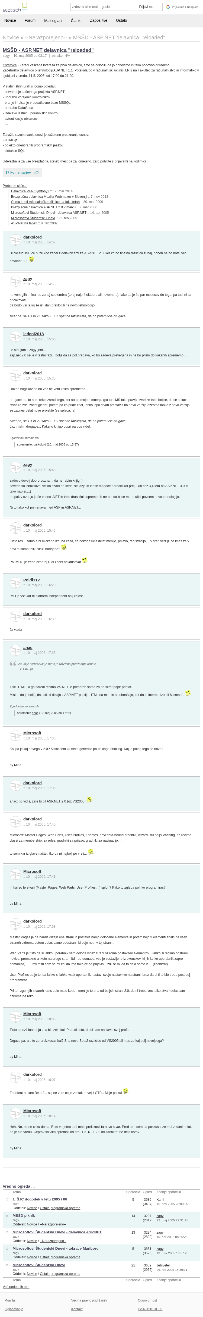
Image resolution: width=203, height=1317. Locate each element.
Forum (30, 20)
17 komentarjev (18, 172)
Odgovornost (147, 1300)
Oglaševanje (14, 1309)
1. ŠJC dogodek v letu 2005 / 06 (40, 1199)
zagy (27, 279)
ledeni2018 (33, 334)
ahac (28, 647)
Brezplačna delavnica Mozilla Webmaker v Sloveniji (49, 197)
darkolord (32, 237)
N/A (67, 56)
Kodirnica (10, 65)
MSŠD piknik (24, 1215)
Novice (10, 20)
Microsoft (32, 733)
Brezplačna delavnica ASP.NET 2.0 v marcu (43, 207)
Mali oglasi (53, 20)
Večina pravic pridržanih (89, 1300)
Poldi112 (31, 580)
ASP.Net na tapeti (24, 223)
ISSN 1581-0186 (150, 1309)
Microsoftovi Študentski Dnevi (33, 218)
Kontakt (77, 1309)
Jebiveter (163, 1265)
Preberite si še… (15, 186)
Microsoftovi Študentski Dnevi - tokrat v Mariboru (56, 1248)
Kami (160, 1200)
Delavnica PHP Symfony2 (30, 191)
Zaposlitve (98, 20)
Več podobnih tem (16, 1287)
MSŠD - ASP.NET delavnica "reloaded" (48, 50)
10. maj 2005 (23, 56)
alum (16, 1203)
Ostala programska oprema (60, 1208)
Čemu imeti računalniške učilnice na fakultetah (45, 202)
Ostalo (121, 20)
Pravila (10, 1300)
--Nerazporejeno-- (53, 1224)
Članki (76, 20)
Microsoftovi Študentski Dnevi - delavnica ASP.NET (48, 213)
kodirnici (140, 161)
